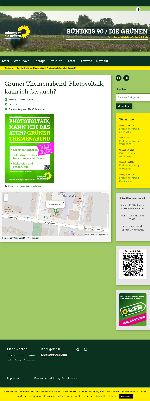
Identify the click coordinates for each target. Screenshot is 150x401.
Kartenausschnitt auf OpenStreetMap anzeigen (20, 238)
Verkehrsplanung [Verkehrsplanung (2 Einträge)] (14, 360)
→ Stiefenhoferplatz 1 (55, 204)
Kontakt (102, 61)
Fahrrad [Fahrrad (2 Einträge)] (21, 355)
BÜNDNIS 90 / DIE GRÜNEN (107, 31)
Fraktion (55, 61)
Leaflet (87, 234)
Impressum (13, 378)
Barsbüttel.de (69, 378)
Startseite (9, 68)
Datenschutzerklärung (47, 378)
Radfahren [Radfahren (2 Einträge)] (31, 355)
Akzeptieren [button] (126, 396)
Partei (70, 61)
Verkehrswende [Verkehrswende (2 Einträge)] (29, 360)
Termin (20, 68)
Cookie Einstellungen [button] (106, 396)
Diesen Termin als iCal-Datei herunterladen (25, 186)
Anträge (39, 61)
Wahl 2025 (21, 61)
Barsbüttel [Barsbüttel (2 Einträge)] (12, 355)
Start (5, 61)
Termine (85, 61)
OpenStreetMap (103, 234)
